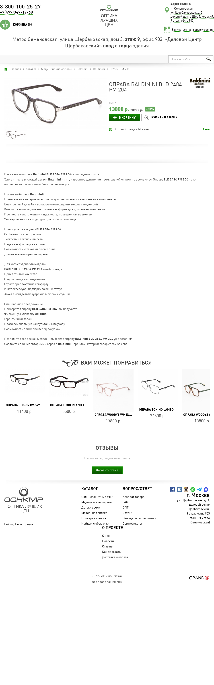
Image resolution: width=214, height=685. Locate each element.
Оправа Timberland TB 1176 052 (75, 405)
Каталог (89, 489)
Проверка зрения (93, 518)
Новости (108, 541)
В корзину (127, 117)
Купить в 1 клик (164, 117)
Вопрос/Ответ (137, 489)
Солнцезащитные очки (97, 497)
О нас (106, 535)
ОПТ (126, 507)
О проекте (112, 528)
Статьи (127, 513)
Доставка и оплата (115, 557)
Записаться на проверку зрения (193, 29)
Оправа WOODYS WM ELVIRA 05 (117, 415)
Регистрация (24, 524)
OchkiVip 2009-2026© (106, 576)
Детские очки (90, 507)
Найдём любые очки (95, 523)
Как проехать (111, 551)
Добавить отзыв (107, 470)
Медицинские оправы (96, 502)
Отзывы (107, 546)
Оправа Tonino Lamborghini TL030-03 (168, 409)
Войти (8, 524)
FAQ (125, 502)
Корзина (22, 24)
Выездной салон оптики (139, 518)
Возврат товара (133, 497)
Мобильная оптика (94, 513)
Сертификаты (132, 523)
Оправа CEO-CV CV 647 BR (25, 405)
